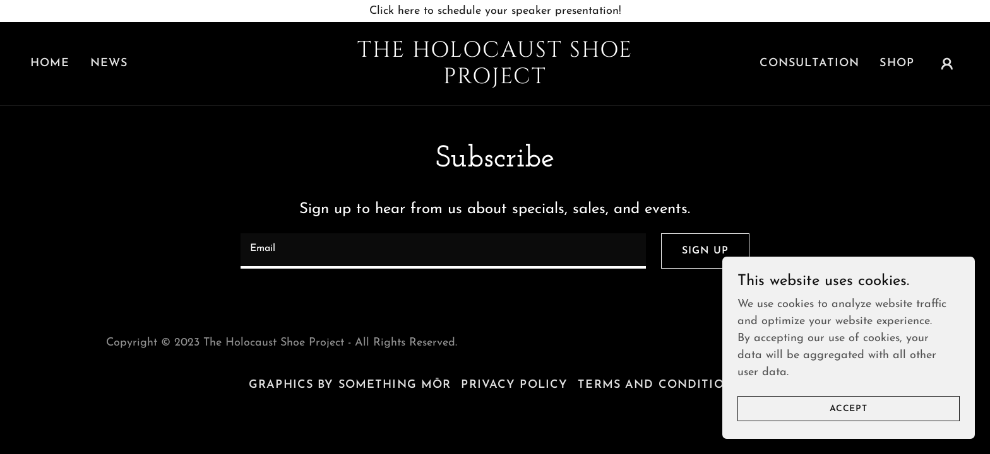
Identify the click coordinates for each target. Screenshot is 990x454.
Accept (849, 426)
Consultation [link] (810, 63)
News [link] (109, 63)
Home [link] (50, 63)
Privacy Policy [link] (514, 385)
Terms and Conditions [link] (659, 385)
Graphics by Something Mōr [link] (350, 385)
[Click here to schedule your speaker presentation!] (495, 11)
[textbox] (443, 251)
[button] (947, 63)
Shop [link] (897, 63)
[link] (495, 80)
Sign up (705, 251)
